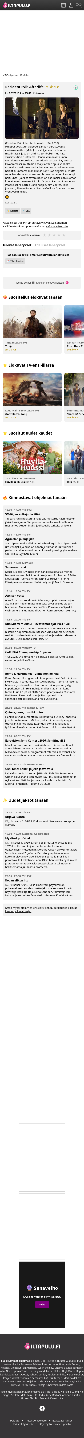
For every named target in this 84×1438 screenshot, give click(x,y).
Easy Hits (32, 1395)
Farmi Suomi (29, 1385)
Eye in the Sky (45, 1367)
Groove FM (27, 1398)
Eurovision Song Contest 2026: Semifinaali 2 (35, 740)
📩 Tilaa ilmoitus (15, 261)
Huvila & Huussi (56, 1360)
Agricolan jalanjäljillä (19, 539)
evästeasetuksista (57, 226)
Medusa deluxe (72, 1378)
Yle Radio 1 (53, 1391)
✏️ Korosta (12, 211)
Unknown (16, 1367)
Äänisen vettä (14, 596)
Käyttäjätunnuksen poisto (55, 1424)
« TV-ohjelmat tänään (16, 75)
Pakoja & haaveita (48, 1385)
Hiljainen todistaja (37, 1381)
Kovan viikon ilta (16, 880)
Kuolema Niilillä (56, 1374)
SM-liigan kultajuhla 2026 (22, 514)
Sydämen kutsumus (14, 1381)
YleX (23, 1395)
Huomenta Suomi (69, 1364)
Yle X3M (14, 1395)
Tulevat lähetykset (17, 245)
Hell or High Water (64, 1371)
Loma (49, 1371)
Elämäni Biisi (38, 1360)
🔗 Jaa (26, 211)
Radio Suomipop (61, 1395)
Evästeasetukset (62, 1420)
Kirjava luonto (15, 817)
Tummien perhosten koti (34, 1378)
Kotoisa (5, 1367)
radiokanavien (22, 1391)
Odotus (24, 1374)
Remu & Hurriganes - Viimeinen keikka (32, 674)
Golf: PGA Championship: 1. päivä (28, 652)
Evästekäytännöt (23, 1424)
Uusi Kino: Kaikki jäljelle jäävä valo (29, 769)
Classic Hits (56, 1398)
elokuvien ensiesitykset (35, 907)
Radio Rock (44, 1395)
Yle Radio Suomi (70, 1391)
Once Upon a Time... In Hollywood (25, 1371)
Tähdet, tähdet (38, 1374)
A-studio (71, 1360)
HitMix (76, 1395)
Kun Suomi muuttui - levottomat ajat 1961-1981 (37, 624)
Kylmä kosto (66, 1385)
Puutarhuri (56, 1378)
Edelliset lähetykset (50, 245)
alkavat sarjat (23, 911)
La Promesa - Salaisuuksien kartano (37, 1364)
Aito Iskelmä (42, 1398)
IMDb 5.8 (51, 87)
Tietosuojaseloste (36, 1420)
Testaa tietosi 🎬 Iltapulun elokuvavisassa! (41, 282)
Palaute (14, 1420)
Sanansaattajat (15, 567)
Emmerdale (29, 1367)
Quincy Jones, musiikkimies (24, 712)
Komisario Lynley (59, 1381)
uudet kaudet (58, 907)
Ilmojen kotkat (10, 1378)
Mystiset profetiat (17, 838)
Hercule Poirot (75, 1374)
